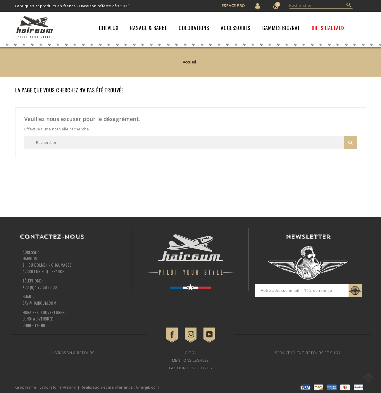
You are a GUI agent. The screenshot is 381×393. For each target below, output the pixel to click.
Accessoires (236, 28)
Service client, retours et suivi (307, 352)
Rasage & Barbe (148, 28)
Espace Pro (233, 5)
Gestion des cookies (190, 367)
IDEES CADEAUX (328, 28)
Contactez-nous (52, 237)
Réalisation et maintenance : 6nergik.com (120, 387)
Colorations (194, 28)
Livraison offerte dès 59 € (104, 5)
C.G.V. (190, 352)
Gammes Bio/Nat (281, 28)
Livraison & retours (73, 352)
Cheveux (109, 28)
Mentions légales (190, 360)
